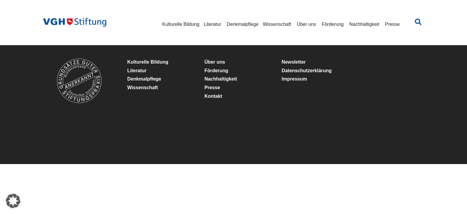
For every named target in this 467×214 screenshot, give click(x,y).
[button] (13, 201)
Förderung (333, 24)
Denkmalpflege (243, 24)
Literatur (212, 24)
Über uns (306, 24)
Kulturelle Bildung (181, 24)
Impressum (294, 78)
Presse (392, 24)
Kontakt (213, 96)
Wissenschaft (277, 24)
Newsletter (294, 61)
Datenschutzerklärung (307, 70)
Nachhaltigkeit (364, 24)
